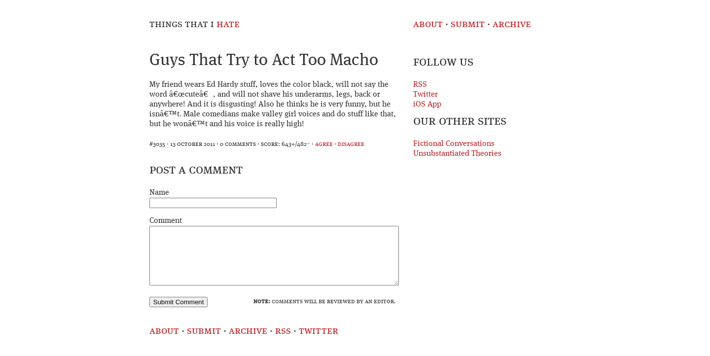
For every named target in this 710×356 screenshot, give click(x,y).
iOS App (427, 104)
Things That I (194, 24)
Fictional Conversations (454, 144)
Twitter (425, 95)
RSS (420, 85)
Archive (512, 24)
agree (324, 144)
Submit (468, 24)
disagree (351, 144)
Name (159, 193)
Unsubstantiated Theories (457, 154)
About (428, 24)
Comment (165, 221)
